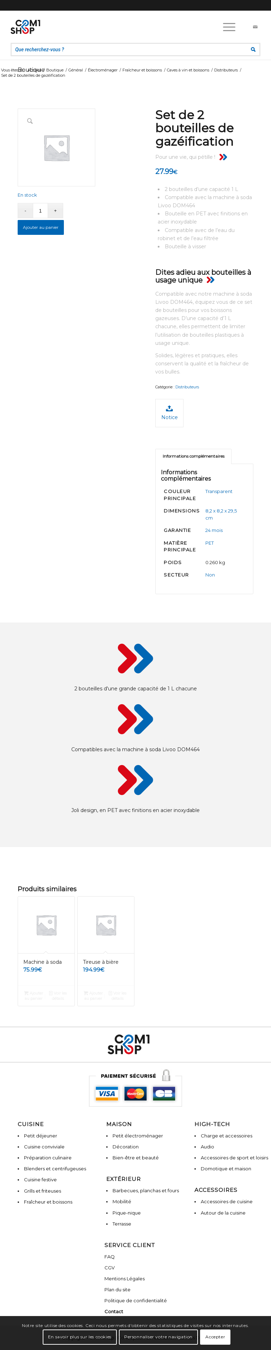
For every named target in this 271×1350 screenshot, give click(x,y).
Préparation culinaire (48, 1157)
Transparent (219, 491)
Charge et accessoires (226, 1135)
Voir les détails (58, 995)
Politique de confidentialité (135, 1300)
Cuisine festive (40, 1179)
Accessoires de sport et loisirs (234, 1157)
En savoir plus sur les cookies (80, 1336)
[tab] (193, 456)
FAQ (109, 1256)
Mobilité (122, 1201)
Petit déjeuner (40, 1135)
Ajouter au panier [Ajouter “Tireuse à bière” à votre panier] (93, 995)
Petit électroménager (138, 1135)
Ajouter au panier (41, 227)
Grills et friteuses (42, 1191)
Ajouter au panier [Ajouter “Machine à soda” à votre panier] (33, 995)
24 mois (214, 530)
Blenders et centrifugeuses (55, 1168)
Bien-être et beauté (136, 1157)
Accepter (215, 1336)
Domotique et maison (226, 1168)
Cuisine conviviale (44, 1146)
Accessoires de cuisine (227, 1201)
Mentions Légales (124, 1278)
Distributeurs (187, 386)
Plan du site (117, 1289)
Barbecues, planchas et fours (146, 1190)
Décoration (126, 1146)
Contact (113, 1311)
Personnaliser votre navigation (158, 1336)
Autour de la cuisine (223, 1213)
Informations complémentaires (193, 456)
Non (210, 575)
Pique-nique (127, 1213)
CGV (109, 1267)
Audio (207, 1146)
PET (209, 543)
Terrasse (122, 1224)
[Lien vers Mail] (255, 27)
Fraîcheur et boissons (48, 1202)
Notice (169, 413)
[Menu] (225, 27)
